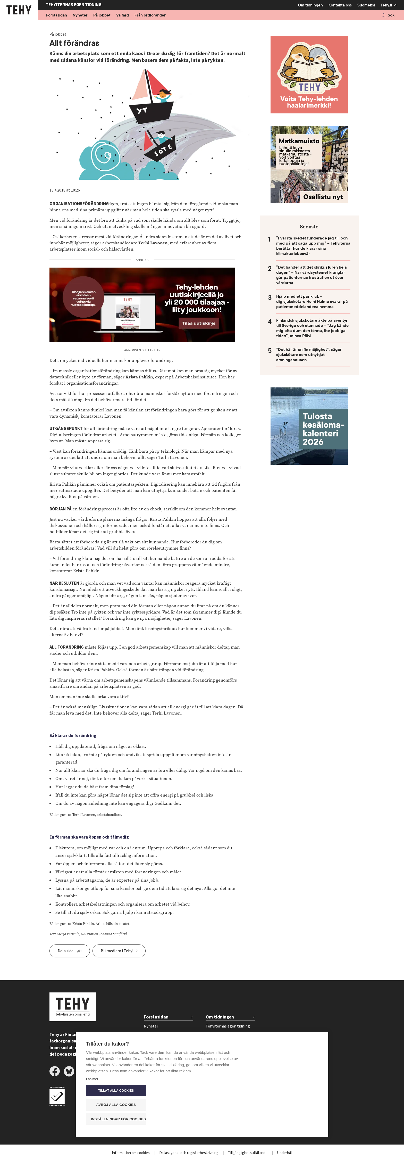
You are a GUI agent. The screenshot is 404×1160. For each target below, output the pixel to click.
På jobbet (102, 15)
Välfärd (122, 15)
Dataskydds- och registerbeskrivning (189, 1153)
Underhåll (284, 1153)
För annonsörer (219, 1043)
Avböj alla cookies (287, 1105)
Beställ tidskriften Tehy (226, 1069)
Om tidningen (310, 5)
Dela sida (65, 951)
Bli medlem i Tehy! (117, 951)
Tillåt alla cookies (287, 1091)
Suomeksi (366, 5)
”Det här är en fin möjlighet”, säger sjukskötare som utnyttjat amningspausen (309, 354)
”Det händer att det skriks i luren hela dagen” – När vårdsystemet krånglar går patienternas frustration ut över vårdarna (311, 275)
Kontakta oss (340, 5)
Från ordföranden (150, 15)
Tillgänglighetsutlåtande (248, 1153)
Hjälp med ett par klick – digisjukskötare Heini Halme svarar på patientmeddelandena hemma (312, 301)
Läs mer (92, 1120)
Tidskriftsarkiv (218, 1035)
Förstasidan (56, 15)
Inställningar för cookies (289, 1119)
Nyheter (80, 15)
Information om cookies (131, 1153)
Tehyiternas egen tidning (228, 1026)
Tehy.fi (386, 5)
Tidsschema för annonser (228, 1052)
